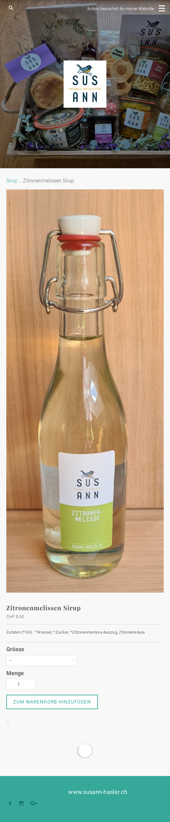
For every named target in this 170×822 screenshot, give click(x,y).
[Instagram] (23, 803)
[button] (52, 702)
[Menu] (162, 8)
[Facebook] (11, 803)
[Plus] (34, 803)
